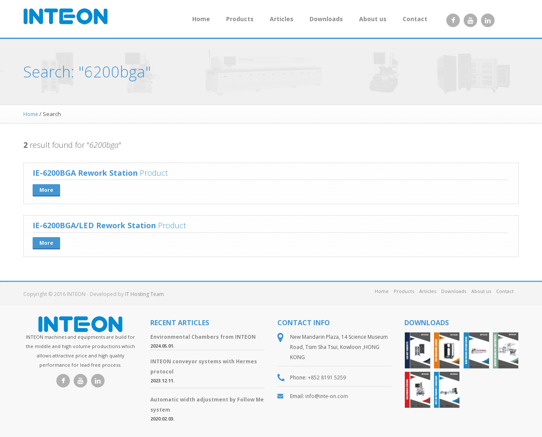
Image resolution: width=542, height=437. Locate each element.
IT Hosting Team (144, 294)
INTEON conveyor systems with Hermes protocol (203, 366)
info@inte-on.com (326, 396)
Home (201, 19)
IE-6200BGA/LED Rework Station (94, 225)
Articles (281, 19)
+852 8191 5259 (327, 377)
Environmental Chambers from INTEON (203, 336)
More (46, 190)
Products (240, 19)
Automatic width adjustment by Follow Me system (207, 404)
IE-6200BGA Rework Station (85, 173)
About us (373, 19)
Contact (415, 19)
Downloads (326, 19)
